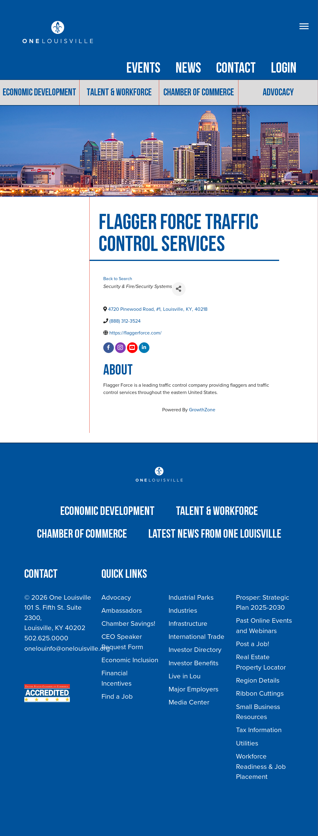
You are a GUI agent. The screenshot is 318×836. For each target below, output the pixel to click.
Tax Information (259, 730)
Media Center (189, 702)
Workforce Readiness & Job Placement (261, 766)
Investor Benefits (193, 663)
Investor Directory (195, 650)
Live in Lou (184, 676)
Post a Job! (252, 644)
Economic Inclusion (129, 660)
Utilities (247, 743)
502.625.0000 (46, 638)
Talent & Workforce (119, 93)
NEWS (188, 68)
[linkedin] (144, 347)
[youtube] (132, 347)
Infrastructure (188, 623)
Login (283, 68)
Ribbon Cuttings (260, 694)
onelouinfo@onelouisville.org (67, 648)
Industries (183, 610)
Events (143, 68)
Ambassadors (121, 610)
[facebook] (108, 347)
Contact (236, 68)
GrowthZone (202, 410)
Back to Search (117, 279)
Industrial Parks (191, 597)
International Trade (196, 637)
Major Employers (193, 689)
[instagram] (120, 347)
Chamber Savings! (128, 623)
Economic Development (39, 93)
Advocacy (278, 93)
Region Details (257, 681)
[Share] (179, 289)
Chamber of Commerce (198, 93)
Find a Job (117, 696)
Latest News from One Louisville (214, 534)
